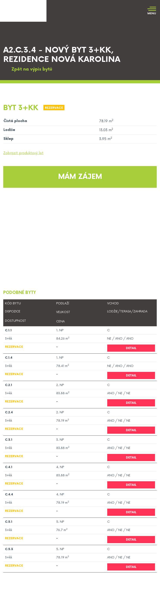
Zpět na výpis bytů (27, 69)
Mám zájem (80, 177)
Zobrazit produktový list (23, 153)
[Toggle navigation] (151, 11)
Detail (131, 348)
